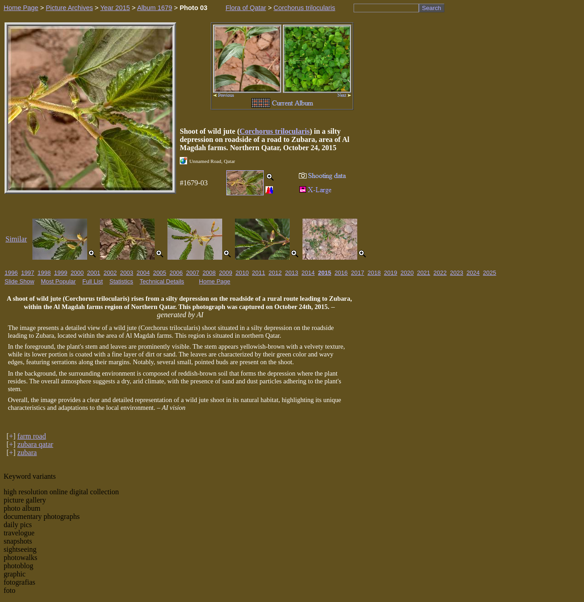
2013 (291, 272)
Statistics (121, 281)
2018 (374, 272)
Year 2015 (115, 7)
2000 (77, 272)
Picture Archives (69, 7)
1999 (60, 272)
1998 (44, 272)
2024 (473, 272)
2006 (176, 272)
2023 (456, 272)
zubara (27, 452)
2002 (110, 272)
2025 (489, 272)
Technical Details (162, 281)
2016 (341, 272)
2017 (357, 272)
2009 (225, 272)
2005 (159, 272)
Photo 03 (194, 7)
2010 (242, 272)
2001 (93, 272)
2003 (126, 272)
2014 (308, 272)
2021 (423, 272)
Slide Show (19, 281)
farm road (31, 436)
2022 (440, 272)
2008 (209, 272)
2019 (390, 272)
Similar (16, 239)
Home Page (21, 7)
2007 (192, 272)
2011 (258, 272)
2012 (275, 272)
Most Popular (58, 281)
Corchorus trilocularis (304, 7)
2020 (407, 272)
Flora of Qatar (245, 7)
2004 (143, 272)
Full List (93, 281)
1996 (11, 272)
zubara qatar (35, 444)
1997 (27, 272)
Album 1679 (154, 7)
